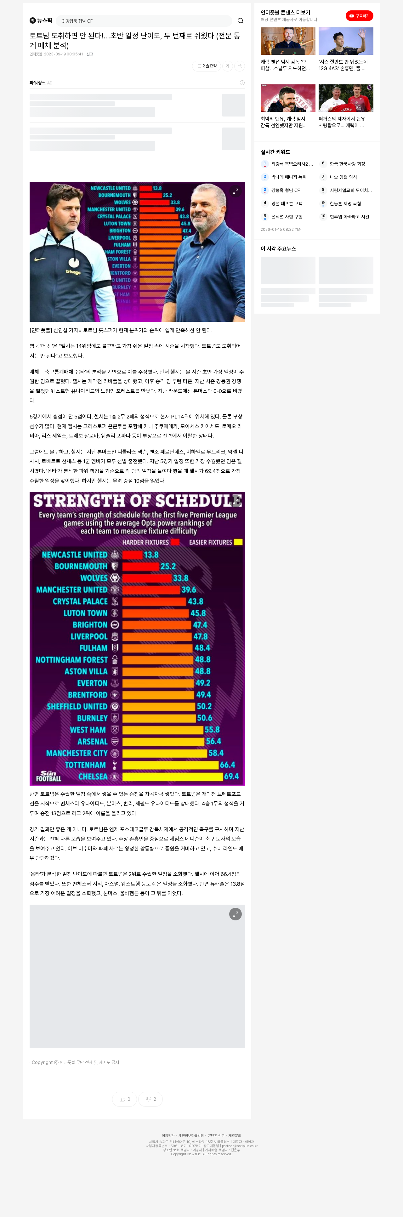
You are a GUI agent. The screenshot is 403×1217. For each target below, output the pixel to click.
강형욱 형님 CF (285, 190)
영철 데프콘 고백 (287, 204)
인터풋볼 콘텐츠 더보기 (285, 12)
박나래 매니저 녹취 (289, 177)
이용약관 (168, 1136)
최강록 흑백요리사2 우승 (293, 164)
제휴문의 (235, 1136)
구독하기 (359, 15)
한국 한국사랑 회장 (347, 164)
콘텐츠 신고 (216, 1136)
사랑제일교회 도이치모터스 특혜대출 (351, 190)
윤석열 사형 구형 (287, 217)
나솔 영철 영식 (343, 177)
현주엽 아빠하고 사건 (349, 217)
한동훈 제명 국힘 (345, 204)
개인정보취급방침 (191, 1136)
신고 (90, 54)
